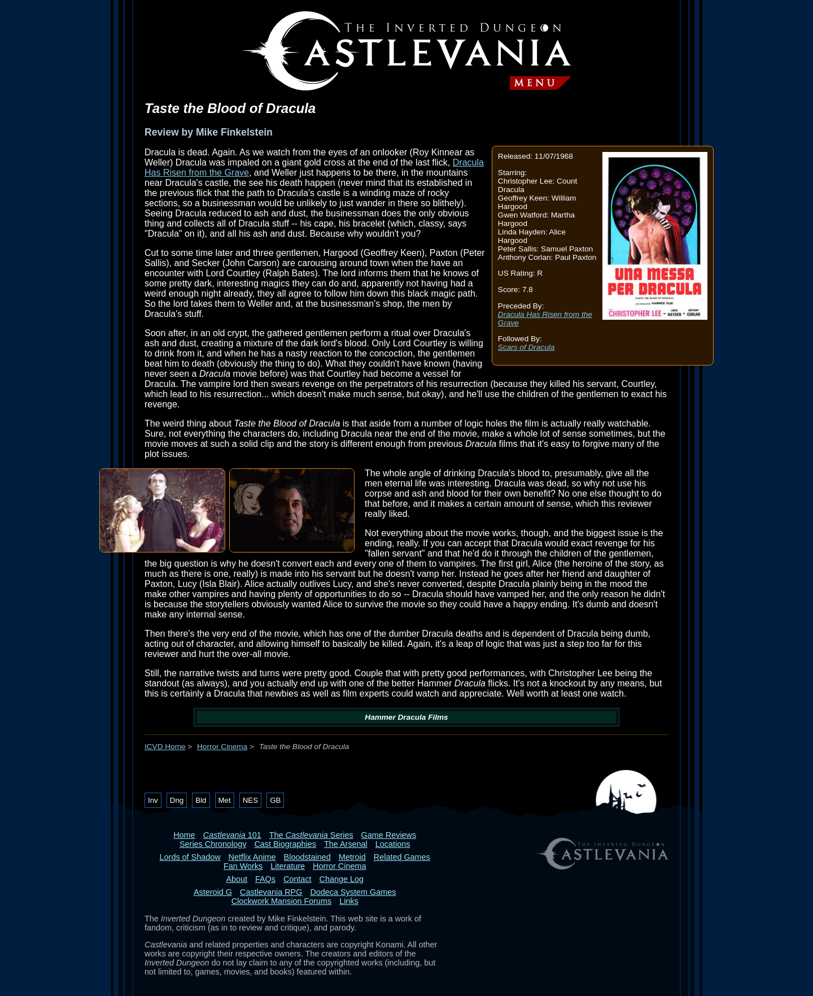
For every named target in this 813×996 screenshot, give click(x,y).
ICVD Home (165, 746)
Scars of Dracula (526, 347)
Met (224, 800)
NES (250, 800)
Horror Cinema (222, 746)
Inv (153, 800)
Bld (200, 800)
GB (275, 800)
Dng (176, 800)
